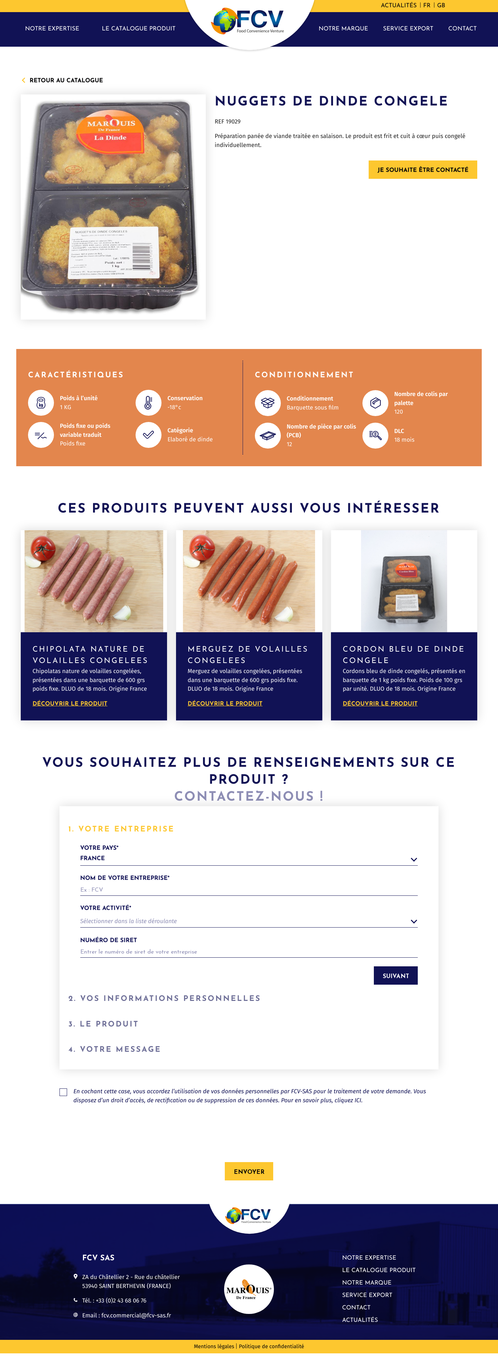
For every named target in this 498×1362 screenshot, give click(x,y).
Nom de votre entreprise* (125, 879)
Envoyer (249, 1181)
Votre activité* (105, 909)
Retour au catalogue (66, 80)
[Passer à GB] (441, 6)
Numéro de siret (108, 941)
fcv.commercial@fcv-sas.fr (136, 1324)
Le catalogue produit (139, 29)
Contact (462, 29)
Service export (408, 29)
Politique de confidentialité (271, 1355)
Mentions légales (214, 1355)
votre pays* (249, 856)
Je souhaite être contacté (423, 171)
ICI (357, 1109)
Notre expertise (52, 29)
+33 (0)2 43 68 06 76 (121, 1309)
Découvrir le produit (70, 704)
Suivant (396, 976)
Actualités (399, 6)
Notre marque (343, 29)
